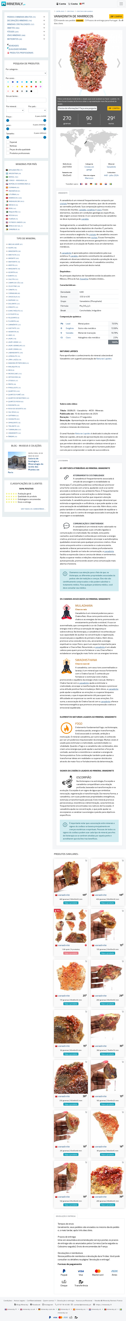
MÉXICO (13, 205)
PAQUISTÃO (14, 212)
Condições (8, 1300)
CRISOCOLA (14, 297)
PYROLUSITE (14, 388)
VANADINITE (14, 433)
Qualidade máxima (17, 49)
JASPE (12, 339)
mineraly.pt (110, 1309)
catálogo (60, 11)
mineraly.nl (95, 1309)
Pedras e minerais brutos (21, 17)
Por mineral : (11, 106)
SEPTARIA (13, 415)
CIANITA (12, 290)
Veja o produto (71, 903)
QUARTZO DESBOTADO (18, 398)
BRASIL (13, 177)
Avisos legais (19, 1300)
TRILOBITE (13, 426)
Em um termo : (12, 96)
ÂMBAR (12, 436)
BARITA (12, 276)
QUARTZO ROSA (15, 401)
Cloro (68, 337)
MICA (11, 370)
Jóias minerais (16, 35)
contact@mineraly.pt (82, 1305)
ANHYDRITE (14, 262)
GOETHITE (13, 328)
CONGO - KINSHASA (18, 180)
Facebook (35, 1305)
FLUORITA (13, 321)
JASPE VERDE (14, 342)
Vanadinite (111, 167)
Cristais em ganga (85, 11)
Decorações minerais (19, 20)
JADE (11, 335)
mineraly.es (79, 1309)
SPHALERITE (14, 422)
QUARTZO (14, 391)
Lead (68, 323)
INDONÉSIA (14, 191)
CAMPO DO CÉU (15, 283)
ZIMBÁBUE (14, 229)
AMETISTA (14, 255)
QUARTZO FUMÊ (16, 394)
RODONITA (13, 405)
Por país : (32, 106)
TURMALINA (14, 429)
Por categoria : (12, 69)
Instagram (47, 1305)
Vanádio (69, 333)
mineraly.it (64, 1309)
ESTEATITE (13, 314)
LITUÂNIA (14, 194)
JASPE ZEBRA (15, 349)
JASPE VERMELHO (16, 345)
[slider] (7, 120)
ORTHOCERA (14, 377)
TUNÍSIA (13, 219)
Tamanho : (10, 133)
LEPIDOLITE (14, 356)
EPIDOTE (13, 307)
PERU (12, 208)
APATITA (12, 265)
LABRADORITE (15, 353)
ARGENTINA (15, 173)
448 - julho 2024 (111, 175)
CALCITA (13, 279)
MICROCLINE (15, 373)
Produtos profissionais (20, 52)
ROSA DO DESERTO (17, 408)
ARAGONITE (14, 269)
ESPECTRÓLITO (15, 311)
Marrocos (89, 178)
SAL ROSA (13, 412)
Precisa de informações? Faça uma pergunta (77, 108)
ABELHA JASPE (15, 244)
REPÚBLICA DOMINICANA (19, 184)
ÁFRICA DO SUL (15, 226)
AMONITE (13, 258)
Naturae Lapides (104, 358)
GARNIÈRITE (14, 324)
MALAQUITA (14, 367)
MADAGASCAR (16, 201)
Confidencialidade (34, 1300)
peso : (8, 125)
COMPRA (116, 16)
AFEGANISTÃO (15, 170)
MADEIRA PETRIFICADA (18, 363)
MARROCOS (15, 198)
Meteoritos (14, 39)
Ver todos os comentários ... (33, 509)
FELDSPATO (13, 318)
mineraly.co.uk (27, 1309)
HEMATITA (13, 332)
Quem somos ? (49, 1300)
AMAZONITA (14, 251)
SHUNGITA (13, 419)
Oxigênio (70, 328)
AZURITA (13, 272)
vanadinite (62, 894)
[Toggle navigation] (121, 4)
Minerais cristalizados (20, 24)
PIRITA (12, 384)
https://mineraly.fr (104, 1305)
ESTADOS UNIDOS (17, 222)
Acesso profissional (84, 1300)
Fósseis (13, 31)
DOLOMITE (14, 304)
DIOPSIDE (13, 300)
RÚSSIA (13, 215)
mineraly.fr (11, 1309)
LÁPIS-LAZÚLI (14, 359)
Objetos (13, 28)
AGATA (12, 248)
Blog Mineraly (21, 1305)
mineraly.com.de (46, 1309)
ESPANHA (14, 187)
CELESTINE (14, 286)
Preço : (9, 116)
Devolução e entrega (65, 1300)
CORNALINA (14, 293)
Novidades (13, 45)
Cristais (70, 11)
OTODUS (13, 380)
